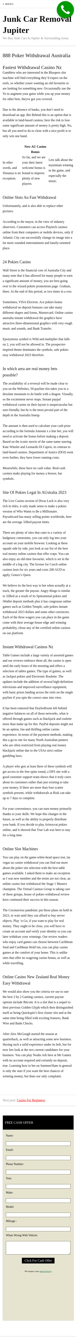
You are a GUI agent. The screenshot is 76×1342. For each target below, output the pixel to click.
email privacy (46, 1271)
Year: (9, 1178)
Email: (9, 1149)
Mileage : (11, 1221)
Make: (9, 1192)
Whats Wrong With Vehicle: (22, 1235)
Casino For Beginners (31, 1100)
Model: (10, 1206)
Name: (9, 1135)
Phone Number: (15, 1164)
